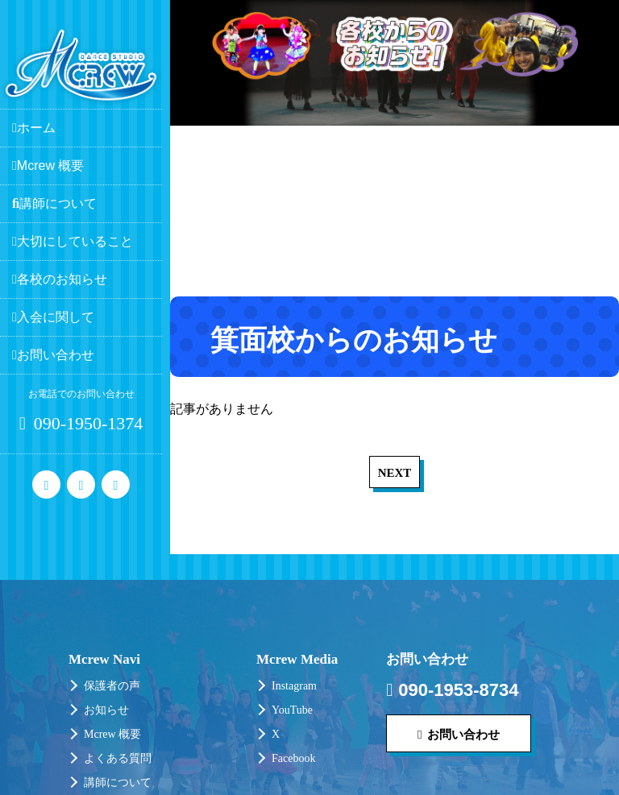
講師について (118, 782)
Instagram (294, 686)
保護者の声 (112, 686)
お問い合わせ (459, 734)
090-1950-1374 (81, 423)
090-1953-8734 (452, 690)
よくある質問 (118, 758)
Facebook (293, 758)
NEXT (395, 472)
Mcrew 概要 (112, 734)
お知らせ (106, 710)
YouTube (292, 710)
